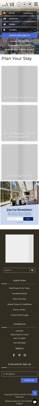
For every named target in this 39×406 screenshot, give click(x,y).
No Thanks (20, 222)
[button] (19, 214)
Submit (28, 219)
